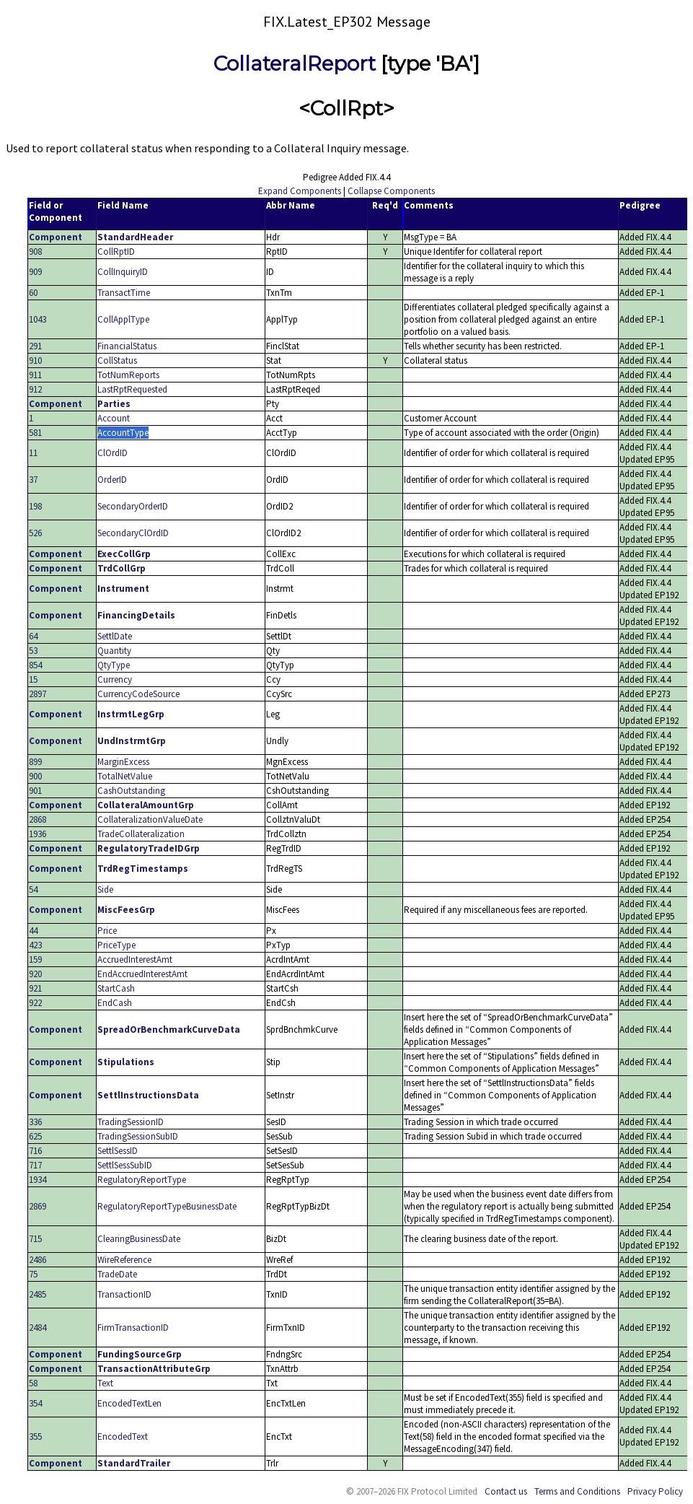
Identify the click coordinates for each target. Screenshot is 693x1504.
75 (33, 1274)
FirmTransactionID (133, 1327)
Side (105, 889)
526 (35, 533)
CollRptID (116, 251)
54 (33, 889)
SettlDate (114, 636)
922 (35, 1003)
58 (33, 1383)
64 (33, 636)
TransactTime (123, 293)
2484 (37, 1327)
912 (35, 389)
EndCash (114, 1003)
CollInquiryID (122, 272)
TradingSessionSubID (137, 1136)
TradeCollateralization (141, 834)
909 (35, 272)
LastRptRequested (132, 389)
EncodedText (122, 1436)
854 (35, 665)
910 (35, 360)
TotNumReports (128, 375)
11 (33, 453)
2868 (37, 819)
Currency (114, 679)
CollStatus (117, 360)
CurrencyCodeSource (138, 694)
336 (35, 1122)
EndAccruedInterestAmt (142, 974)
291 (35, 346)
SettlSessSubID (124, 1165)
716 (35, 1151)
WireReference (124, 1260)
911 (35, 375)
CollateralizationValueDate (150, 819)
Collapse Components (391, 191)
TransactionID (124, 1294)
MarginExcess (123, 762)
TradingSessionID (130, 1122)
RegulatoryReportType (141, 1179)
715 (35, 1239)
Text (105, 1383)
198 (35, 506)
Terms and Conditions (577, 1491)
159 (35, 959)
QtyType (113, 665)
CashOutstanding (131, 790)
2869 (37, 1206)
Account (113, 418)
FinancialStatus (126, 346)
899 (35, 762)
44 (33, 930)
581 (35, 433)
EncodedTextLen (129, 1403)
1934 (37, 1179)
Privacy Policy (655, 1491)
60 (33, 293)
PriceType (116, 945)
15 (33, 679)
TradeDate (117, 1274)
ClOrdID (112, 453)
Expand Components (299, 191)
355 (35, 1436)
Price (107, 930)
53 (33, 650)
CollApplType (123, 319)
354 (35, 1403)
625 (35, 1136)
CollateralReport (294, 63)
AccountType (123, 433)
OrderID (112, 479)
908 (35, 251)
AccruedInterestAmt (134, 959)
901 (35, 790)
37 (33, 479)
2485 (37, 1294)
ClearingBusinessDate (138, 1239)
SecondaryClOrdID (133, 533)
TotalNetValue (124, 776)
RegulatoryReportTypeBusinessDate (167, 1206)
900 (35, 776)
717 (35, 1165)
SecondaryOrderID (132, 506)
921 (35, 988)
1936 (37, 834)
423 (35, 945)
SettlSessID (117, 1151)
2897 (37, 694)
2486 (37, 1260)
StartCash (116, 988)
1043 (37, 319)
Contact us (506, 1491)
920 (35, 974)
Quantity (114, 650)
